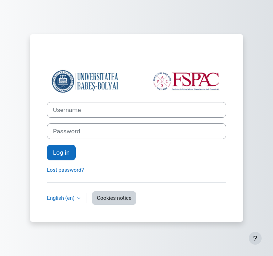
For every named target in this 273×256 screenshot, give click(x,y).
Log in (61, 152)
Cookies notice (114, 198)
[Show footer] (255, 238)
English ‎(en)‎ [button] (61, 198)
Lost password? (65, 170)
